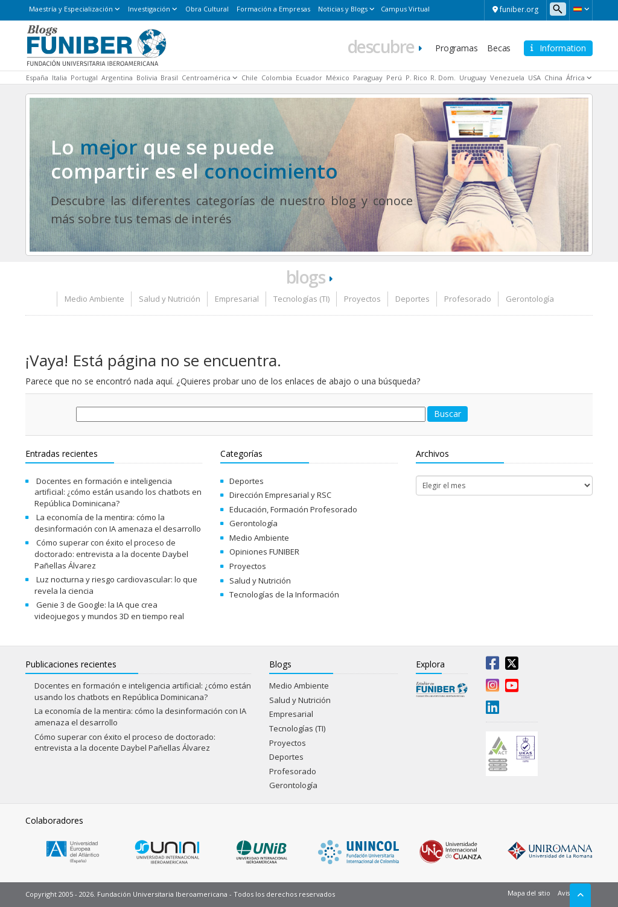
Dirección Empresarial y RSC (280, 494)
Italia (59, 77)
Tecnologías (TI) (301, 298)
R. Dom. (443, 77)
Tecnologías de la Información (284, 594)
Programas (456, 48)
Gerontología (530, 298)
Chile (249, 77)
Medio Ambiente (94, 298)
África (575, 77)
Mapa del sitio (529, 892)
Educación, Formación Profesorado (293, 509)
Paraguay (368, 77)
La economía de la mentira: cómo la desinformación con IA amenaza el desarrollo (117, 523)
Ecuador (309, 77)
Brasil (169, 77)
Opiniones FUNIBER (264, 551)
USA (534, 77)
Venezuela (507, 77)
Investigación (149, 8)
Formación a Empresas (273, 8)
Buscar (447, 413)
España (37, 77)
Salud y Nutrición (169, 298)
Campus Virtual (405, 8)
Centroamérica (206, 77)
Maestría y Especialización (71, 8)
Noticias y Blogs (343, 8)
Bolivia (147, 77)
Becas (499, 48)
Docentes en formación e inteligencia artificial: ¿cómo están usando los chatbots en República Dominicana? (118, 492)
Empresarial (237, 298)
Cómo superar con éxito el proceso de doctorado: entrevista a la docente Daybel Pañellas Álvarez (111, 553)
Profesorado (467, 298)
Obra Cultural (207, 8)
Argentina (117, 77)
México (337, 77)
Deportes (412, 298)
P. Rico (416, 77)
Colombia (276, 77)
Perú (394, 77)
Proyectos (362, 298)
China (553, 77)
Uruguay (472, 77)
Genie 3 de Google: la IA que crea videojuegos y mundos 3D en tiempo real (109, 610)
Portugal (84, 77)
